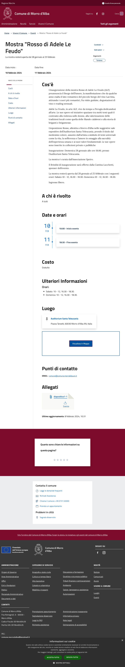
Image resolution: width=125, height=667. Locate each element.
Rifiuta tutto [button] (72, 657)
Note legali (67, 620)
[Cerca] (121, 13)
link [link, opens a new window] (86, 652)
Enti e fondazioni (8, 585)
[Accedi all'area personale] (111, 3)
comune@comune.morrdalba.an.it (63, 375)
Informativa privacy (71, 615)
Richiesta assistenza (40, 624)
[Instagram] (98, 13)
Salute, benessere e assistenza (75, 589)
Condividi (99, 44)
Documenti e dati (8, 598)
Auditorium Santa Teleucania (64, 318)
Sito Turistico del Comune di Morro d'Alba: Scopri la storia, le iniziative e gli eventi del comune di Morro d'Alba (62, 534)
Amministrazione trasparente (75, 611)
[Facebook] (92, 13)
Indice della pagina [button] (15, 80)
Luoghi (96, 593)
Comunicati (98, 576)
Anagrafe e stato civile (41, 572)
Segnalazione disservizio (42, 615)
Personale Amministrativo (12, 594)
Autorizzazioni (69, 594)
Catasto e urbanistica (41, 585)
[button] (62, 663)
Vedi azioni (99, 50)
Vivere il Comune (20, 33)
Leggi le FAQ (37, 620)
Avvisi (96, 581)
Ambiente (67, 585)
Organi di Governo (8, 572)
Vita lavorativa (38, 581)
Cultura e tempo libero (41, 576)
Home (6, 33)
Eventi (33, 33)
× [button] (122, 640)
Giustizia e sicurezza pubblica (75, 576)
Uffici (3, 581)
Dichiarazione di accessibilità (75, 624)
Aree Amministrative (10, 576)
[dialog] (62, 652)
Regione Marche (8, 3)
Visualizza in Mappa (80, 343)
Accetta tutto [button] (53, 657)
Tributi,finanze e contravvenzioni (76, 580)
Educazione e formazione (73, 572)
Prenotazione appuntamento (44, 611)
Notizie (97, 572)
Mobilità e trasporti (40, 589)
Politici (4, 589)
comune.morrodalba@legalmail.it (15, 637)
